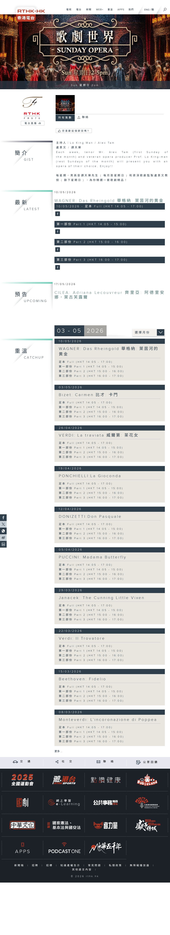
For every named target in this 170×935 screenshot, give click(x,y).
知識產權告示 (71, 865)
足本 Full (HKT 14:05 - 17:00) (86, 362)
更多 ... (58, 751)
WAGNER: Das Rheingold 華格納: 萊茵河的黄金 (109, 200)
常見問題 (95, 865)
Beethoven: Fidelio (82, 679)
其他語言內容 (82, 869)
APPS (119, 11)
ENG (146, 9)
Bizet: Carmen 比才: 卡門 (88, 395)
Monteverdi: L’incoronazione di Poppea (108, 719)
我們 (130, 11)
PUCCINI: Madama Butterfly (93, 557)
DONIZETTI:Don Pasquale (90, 516)
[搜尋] (165, 8)
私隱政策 (116, 865)
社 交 (67, 761)
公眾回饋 (150, 762)
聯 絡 (109, 761)
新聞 (87, 11)
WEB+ (98, 11)
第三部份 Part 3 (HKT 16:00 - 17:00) (91, 376)
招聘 (36, 865)
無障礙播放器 (140, 865)
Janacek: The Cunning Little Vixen (102, 598)
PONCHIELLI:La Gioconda (90, 476)
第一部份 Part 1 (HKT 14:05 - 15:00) (91, 366)
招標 (50, 865)
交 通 (25, 761)
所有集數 (65, 117)
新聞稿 (20, 865)
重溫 (109, 11)
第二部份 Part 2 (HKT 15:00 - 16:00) (91, 371)
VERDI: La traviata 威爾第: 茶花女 (99, 435)
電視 (68, 11)
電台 (78, 11)
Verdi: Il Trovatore (82, 638)
